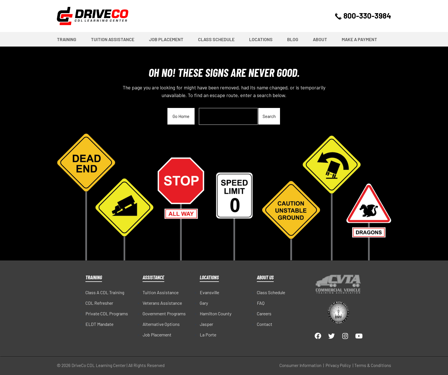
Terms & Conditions (372, 365)
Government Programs (164, 313)
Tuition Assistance (112, 39)
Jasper (206, 324)
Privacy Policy (338, 365)
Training (66, 39)
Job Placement (166, 39)
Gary (204, 303)
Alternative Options (161, 324)
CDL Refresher (99, 303)
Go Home (181, 116)
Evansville (209, 292)
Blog (292, 39)
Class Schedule (216, 39)
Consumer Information (300, 365)
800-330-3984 (363, 16)
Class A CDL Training (104, 292)
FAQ (261, 303)
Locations (261, 39)
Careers (264, 313)
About (320, 39)
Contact (264, 324)
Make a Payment (359, 39)
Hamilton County (215, 313)
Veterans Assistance (162, 303)
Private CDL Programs (106, 313)
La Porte (208, 334)
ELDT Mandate (99, 324)
